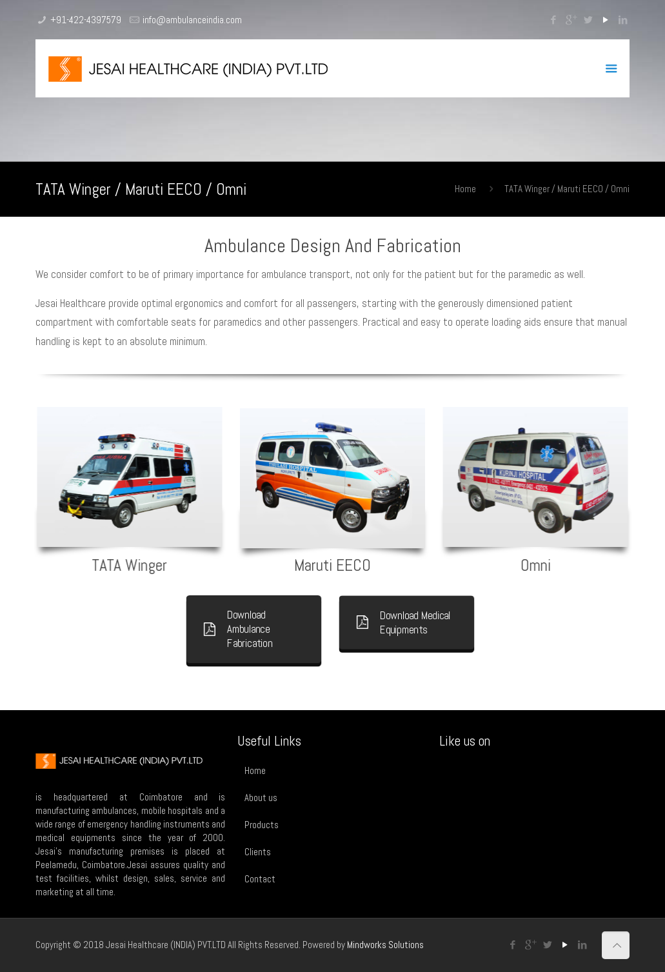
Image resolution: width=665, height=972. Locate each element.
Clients (257, 852)
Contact (259, 879)
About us (260, 797)
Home (465, 189)
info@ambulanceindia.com (192, 20)
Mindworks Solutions (385, 944)
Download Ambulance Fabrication (240, 629)
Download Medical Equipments (404, 622)
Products (261, 824)
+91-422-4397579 (85, 20)
